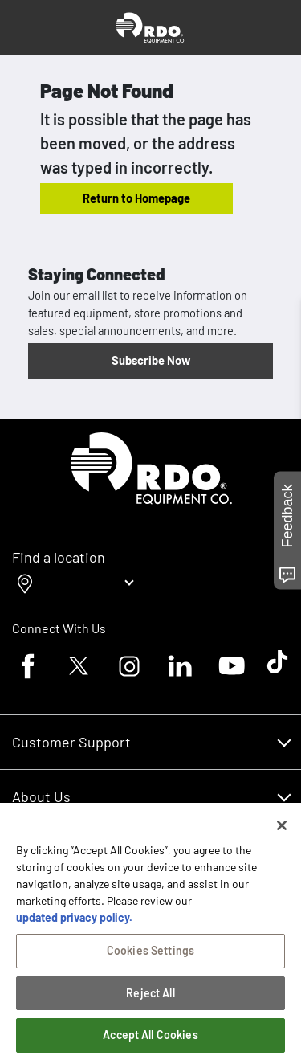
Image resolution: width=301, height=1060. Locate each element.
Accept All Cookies (150, 1039)
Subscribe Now (151, 360)
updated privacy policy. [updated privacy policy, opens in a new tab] (74, 922)
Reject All (150, 998)
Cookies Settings (150, 955)
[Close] (281, 830)
